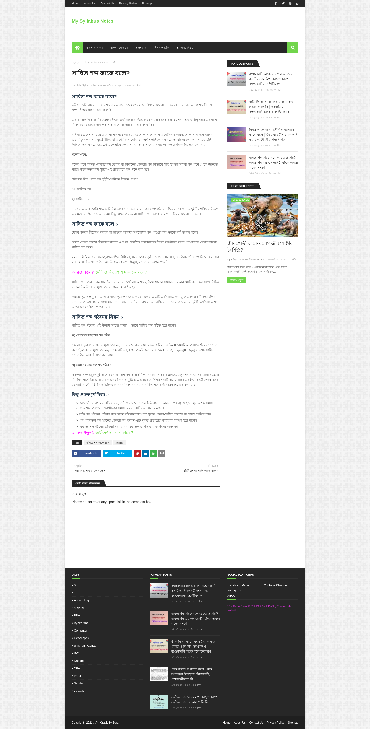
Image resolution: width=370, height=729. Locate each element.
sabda (83, 62)
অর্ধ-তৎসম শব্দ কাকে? (114, 432)
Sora (115, 722)
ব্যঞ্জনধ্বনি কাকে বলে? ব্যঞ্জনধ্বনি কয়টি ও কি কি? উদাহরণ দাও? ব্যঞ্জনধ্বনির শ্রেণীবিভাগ (271, 79)
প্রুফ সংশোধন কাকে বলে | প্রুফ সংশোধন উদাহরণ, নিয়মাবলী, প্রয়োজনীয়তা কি (191, 674)
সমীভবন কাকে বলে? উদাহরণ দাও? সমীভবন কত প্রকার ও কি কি (194, 699)
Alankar (79, 608)
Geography (81, 638)
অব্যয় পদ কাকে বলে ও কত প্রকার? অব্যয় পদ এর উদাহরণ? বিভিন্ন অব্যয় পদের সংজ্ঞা (273, 162)
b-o (76, 653)
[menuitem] (77, 47)
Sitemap (146, 3)
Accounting (81, 600)
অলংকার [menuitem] (140, 48)
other (78, 668)
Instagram (234, 590)
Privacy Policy (128, 3)
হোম (74, 62)
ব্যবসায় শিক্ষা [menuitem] (94, 48)
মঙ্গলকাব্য (80, 691)
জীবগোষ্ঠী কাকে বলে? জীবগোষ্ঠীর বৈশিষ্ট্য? (260, 247)
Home (75, 3)
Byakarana (81, 623)
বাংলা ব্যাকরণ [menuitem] (119, 48)
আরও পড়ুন (236, 280)
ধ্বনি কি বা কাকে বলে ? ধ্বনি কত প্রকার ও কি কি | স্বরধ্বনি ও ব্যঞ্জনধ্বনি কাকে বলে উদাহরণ (271, 107)
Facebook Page (238, 585)
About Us (90, 3)
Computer (80, 630)
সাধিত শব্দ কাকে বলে (97, 442)
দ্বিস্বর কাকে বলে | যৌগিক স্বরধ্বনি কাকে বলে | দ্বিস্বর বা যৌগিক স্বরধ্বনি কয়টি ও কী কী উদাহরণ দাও (273, 135)
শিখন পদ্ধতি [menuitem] (162, 48)
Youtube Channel (275, 585)
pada (77, 676)
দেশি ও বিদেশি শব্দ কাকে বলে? (121, 272)
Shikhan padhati (85, 645)
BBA (77, 615)
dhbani (79, 660)
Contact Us (107, 3)
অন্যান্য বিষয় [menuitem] (185, 48)
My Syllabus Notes (93, 21)
